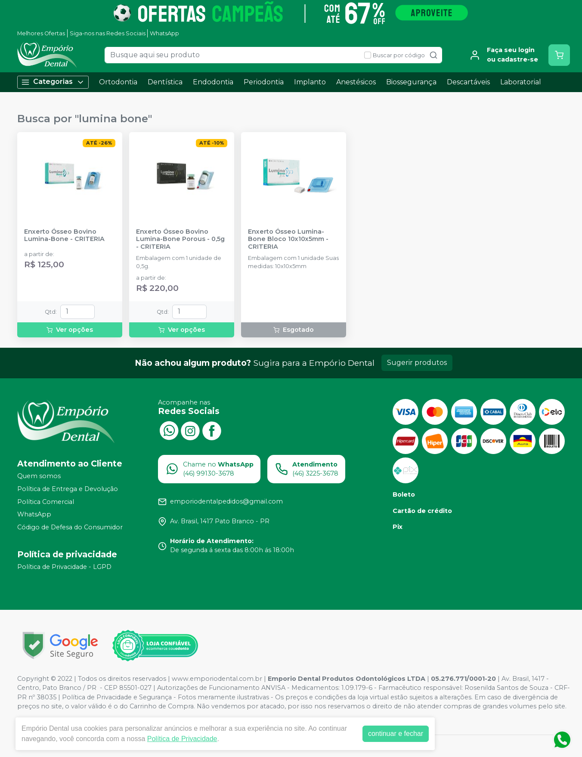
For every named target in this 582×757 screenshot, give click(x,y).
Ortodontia (118, 82)
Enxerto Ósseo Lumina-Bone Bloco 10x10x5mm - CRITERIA (288, 239)
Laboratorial (520, 82)
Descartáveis (468, 82)
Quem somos (39, 476)
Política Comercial (45, 502)
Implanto (310, 82)
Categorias (53, 82)
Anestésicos (356, 82)
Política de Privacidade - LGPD (64, 567)
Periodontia (264, 82)
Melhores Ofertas (41, 33)
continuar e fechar (395, 733)
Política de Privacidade (182, 738)
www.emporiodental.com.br (217, 679)
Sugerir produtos (417, 362)
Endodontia (213, 82)
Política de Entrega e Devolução (67, 489)
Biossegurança (411, 82)
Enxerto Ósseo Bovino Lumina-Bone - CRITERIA (64, 235)
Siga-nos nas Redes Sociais (108, 33)
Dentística (165, 82)
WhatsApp (164, 33)
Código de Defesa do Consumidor (70, 527)
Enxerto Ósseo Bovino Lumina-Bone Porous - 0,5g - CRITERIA (180, 239)
